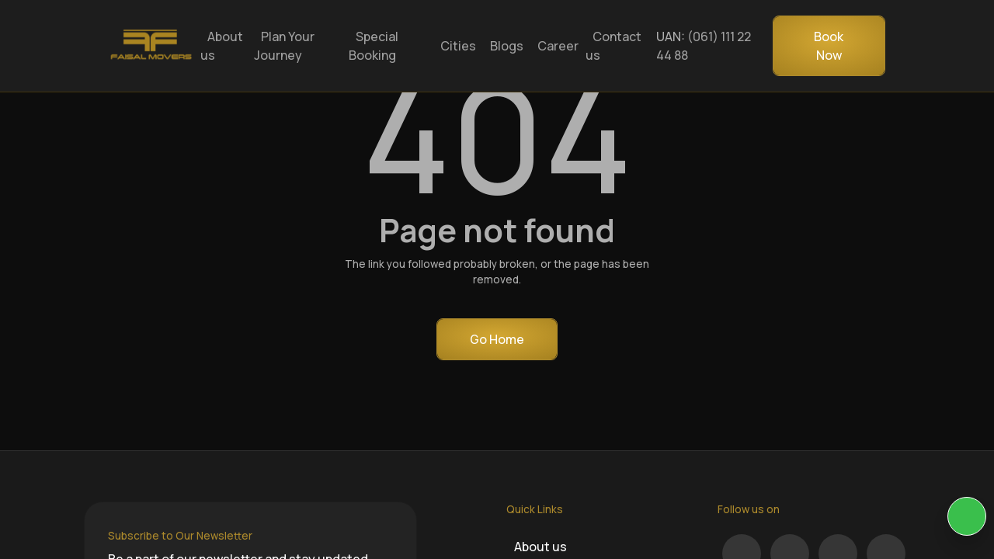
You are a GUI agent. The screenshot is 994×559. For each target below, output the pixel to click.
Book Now (828, 46)
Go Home (497, 339)
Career (558, 45)
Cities (458, 45)
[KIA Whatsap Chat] (966, 516)
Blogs (506, 45)
